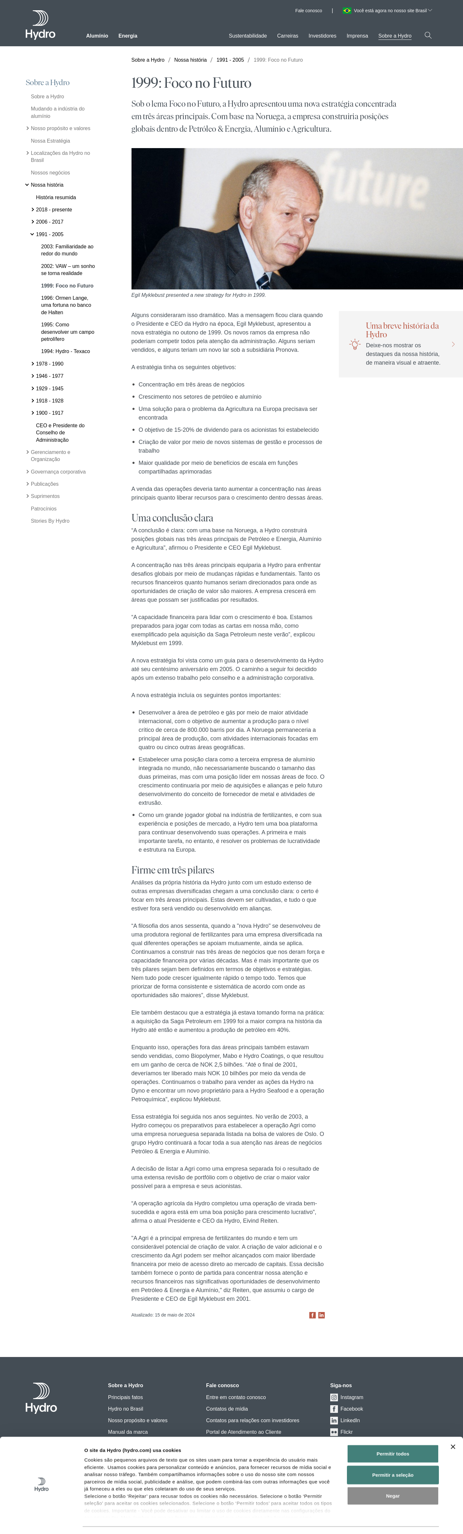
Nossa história (190, 60)
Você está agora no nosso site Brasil (393, 10)
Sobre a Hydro (48, 82)
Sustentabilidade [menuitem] (248, 36)
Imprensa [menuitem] (357, 36)
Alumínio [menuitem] (97, 36)
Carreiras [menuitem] (287, 36)
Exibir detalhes (357, 1521)
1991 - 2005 (230, 60)
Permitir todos (393, 1436)
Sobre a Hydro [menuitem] (395, 36)
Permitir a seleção (392, 1456)
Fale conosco (308, 10)
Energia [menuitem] (127, 36)
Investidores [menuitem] (322, 36)
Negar (393, 1478)
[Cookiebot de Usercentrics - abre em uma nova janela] (42, 1521)
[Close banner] (453, 1429)
